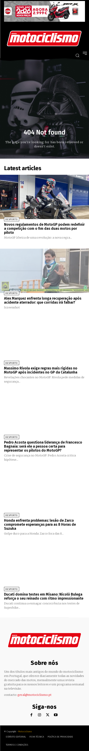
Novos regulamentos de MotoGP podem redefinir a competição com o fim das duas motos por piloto (44, 228)
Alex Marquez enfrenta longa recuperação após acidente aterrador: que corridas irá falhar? (42, 300)
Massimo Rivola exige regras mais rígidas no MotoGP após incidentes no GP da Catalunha (40, 370)
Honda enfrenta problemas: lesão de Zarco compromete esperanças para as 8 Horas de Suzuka (40, 524)
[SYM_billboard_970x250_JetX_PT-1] (44, 20)
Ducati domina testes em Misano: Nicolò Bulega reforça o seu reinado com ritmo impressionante (43, 596)
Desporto (11, 219)
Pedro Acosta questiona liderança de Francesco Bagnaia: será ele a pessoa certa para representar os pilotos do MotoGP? (43, 446)
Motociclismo (25, 731)
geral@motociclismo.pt (34, 695)
